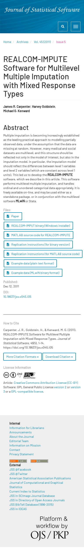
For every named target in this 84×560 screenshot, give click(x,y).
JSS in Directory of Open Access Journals (37, 500)
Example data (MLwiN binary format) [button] (33, 273)
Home (7, 42)
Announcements (20, 432)
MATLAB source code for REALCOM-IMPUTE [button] (38, 235)
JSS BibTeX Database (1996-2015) (31, 504)
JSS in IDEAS (18, 509)
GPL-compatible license (27, 391)
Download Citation (59, 356)
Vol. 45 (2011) (42, 42)
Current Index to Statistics (27, 491)
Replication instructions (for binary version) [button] (38, 244)
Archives (22, 42)
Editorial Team (19, 441)
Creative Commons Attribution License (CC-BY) (46, 383)
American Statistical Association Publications (40, 478)
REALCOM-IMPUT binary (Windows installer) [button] (38, 225)
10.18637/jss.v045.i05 (17, 296)
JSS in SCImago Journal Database (32, 496)
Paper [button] (13, 216)
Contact (14, 450)
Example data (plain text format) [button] (30, 263)
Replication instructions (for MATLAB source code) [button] (43, 254)
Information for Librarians (26, 428)
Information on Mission (25, 445)
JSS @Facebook (20, 469)
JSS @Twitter (18, 474)
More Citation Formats (22, 356)
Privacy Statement (21, 454)
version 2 (60, 387)
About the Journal (21, 436)
